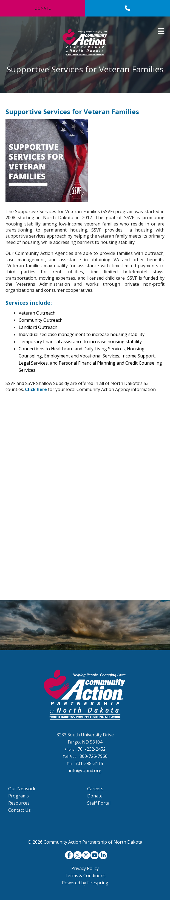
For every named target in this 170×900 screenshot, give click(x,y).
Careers (95, 789)
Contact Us (19, 810)
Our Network (21, 789)
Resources (19, 803)
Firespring (97, 883)
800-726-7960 (93, 756)
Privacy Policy (85, 868)
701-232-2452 (92, 749)
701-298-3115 (89, 763)
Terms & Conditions (85, 876)
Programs (18, 796)
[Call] (127, 8)
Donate (43, 8)
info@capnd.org (85, 770)
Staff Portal (98, 803)
